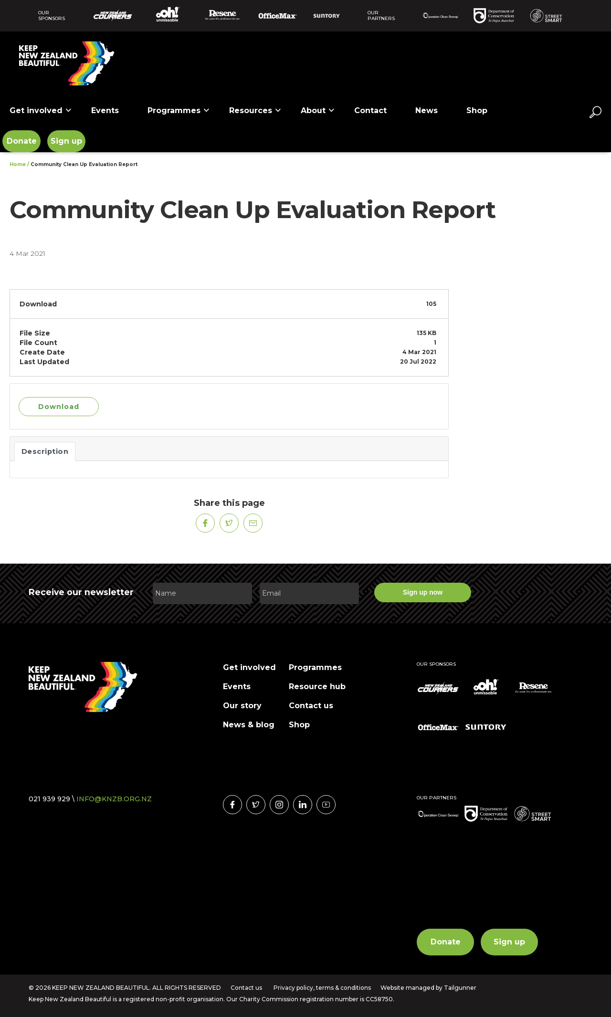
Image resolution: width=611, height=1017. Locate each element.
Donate (22, 141)
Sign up (66, 141)
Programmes (178, 110)
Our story (242, 705)
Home (18, 164)
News (426, 110)
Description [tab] (45, 451)
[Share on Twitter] (229, 523)
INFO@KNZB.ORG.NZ (114, 799)
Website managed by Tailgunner (428, 987)
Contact (370, 110)
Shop (476, 110)
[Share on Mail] (253, 523)
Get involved (41, 110)
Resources (255, 110)
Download (58, 406)
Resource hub (317, 686)
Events (105, 110)
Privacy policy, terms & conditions (322, 988)
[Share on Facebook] (205, 523)
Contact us (311, 705)
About (318, 110)
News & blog (248, 724)
